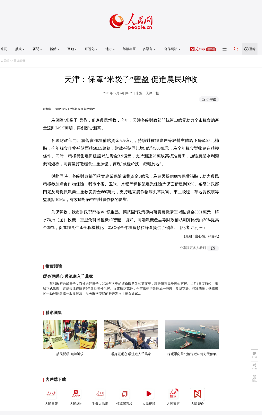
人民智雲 (173, 396)
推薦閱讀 (53, 266)
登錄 (252, 49)
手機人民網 (100, 396)
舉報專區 (129, 49)
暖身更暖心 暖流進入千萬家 (68, 276)
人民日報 (51, 396)
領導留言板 (124, 396)
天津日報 (152, 93)
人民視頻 (149, 396)
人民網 (5, 60)
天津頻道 (19, 60)
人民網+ (76, 396)
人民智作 (197, 396)
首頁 (3, 49)
